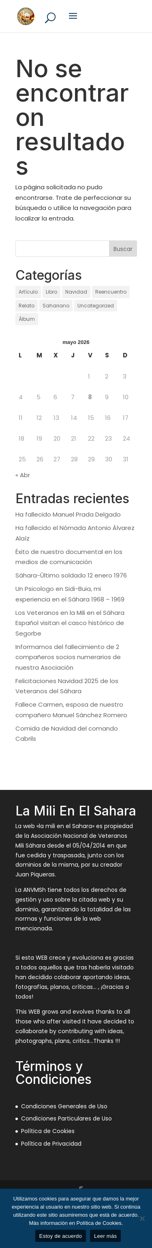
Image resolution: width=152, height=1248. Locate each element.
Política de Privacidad (51, 1144)
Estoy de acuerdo (60, 1236)
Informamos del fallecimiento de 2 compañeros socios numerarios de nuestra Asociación (68, 657)
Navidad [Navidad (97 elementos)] (76, 291)
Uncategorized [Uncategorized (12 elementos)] (95, 305)
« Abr (22, 475)
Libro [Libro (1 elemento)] (51, 291)
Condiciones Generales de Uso (64, 1106)
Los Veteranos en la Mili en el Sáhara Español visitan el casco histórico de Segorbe (69, 623)
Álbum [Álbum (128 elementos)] (27, 319)
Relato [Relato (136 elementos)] (26, 305)
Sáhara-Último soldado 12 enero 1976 (71, 575)
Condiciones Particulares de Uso (66, 1118)
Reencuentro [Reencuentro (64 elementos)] (110, 291)
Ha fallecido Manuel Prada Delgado (68, 514)
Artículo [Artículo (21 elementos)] (28, 291)
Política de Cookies (48, 1131)
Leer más (105, 1236)
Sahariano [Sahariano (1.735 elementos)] (56, 305)
